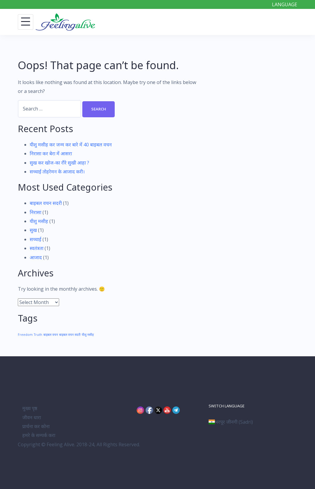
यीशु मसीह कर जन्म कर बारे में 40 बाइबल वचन (71, 144)
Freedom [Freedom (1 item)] (25, 335)
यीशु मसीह (39, 221)
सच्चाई (35, 239)
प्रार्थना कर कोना (36, 426)
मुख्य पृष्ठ (29, 408)
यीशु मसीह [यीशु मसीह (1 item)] (88, 335)
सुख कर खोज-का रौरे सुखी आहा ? (59, 162)
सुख (33, 230)
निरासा (35, 212)
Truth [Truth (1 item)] (38, 335)
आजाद (36, 257)
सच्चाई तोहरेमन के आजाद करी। (57, 171)
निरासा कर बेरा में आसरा (51, 153)
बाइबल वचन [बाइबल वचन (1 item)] (50, 335)
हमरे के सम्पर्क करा (38, 435)
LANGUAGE (284, 4)
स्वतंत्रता (36, 248)
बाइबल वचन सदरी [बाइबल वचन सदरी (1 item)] (70, 335)
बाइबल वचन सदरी (46, 203)
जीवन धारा (31, 417)
